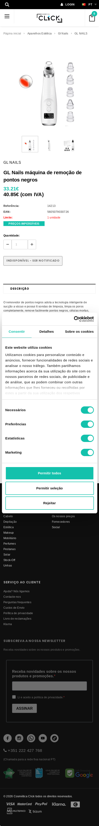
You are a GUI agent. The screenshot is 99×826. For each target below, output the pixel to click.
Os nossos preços (63, 516)
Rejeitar (49, 503)
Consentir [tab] (17, 331)
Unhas (7, 565)
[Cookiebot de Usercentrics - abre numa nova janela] (74, 319)
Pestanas (9, 549)
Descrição (19, 289)
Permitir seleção (49, 488)
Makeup (8, 532)
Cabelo (8, 516)
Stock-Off (9, 560)
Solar (6, 554)
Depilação (10, 521)
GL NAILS (81, 33)
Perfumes (9, 543)
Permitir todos (49, 473)
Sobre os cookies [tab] (79, 331)
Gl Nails (63, 33)
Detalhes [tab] (46, 331)
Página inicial (12, 33)
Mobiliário (9, 538)
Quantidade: (11, 235)
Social (56, 527)
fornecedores (61, 521)
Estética (8, 527)
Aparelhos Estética (39, 33)
